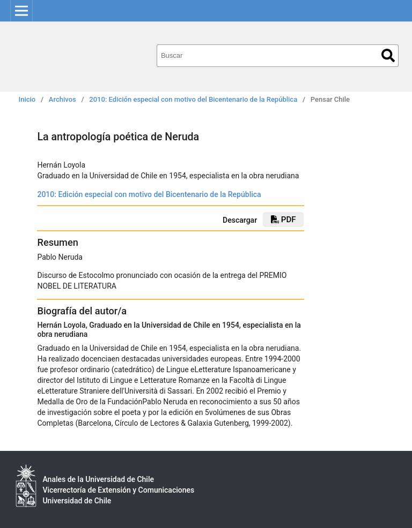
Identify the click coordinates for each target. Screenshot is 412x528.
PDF (283, 219)
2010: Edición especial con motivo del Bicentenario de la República (193, 99)
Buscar (388, 55)
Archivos (62, 99)
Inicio (27, 99)
